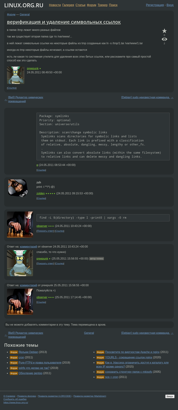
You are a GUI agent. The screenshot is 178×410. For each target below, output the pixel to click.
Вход (170, 5)
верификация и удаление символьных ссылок (64, 21)
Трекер (103, 5)
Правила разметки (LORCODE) (54, 396)
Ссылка (12, 88)
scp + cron (111, 377)
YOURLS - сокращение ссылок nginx (128, 357)
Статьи (80, 5)
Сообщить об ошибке (15, 399)
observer (42, 226)
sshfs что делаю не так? (34, 367)
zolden (41, 193)
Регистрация (155, 5)
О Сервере (9, 396)
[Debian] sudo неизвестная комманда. (145, 97)
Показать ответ (45, 231)
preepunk (33, 68)
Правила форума (26, 396)
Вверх (170, 396)
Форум (91, 5)
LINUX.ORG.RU (23, 5)
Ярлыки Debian (28, 352)
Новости (55, 5)
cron (21, 357)
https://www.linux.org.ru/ (15, 402)
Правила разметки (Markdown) (89, 396)
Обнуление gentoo (30, 373)
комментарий (28, 246)
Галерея (68, 5)
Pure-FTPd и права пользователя (40, 362)
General (25, 14)
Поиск (113, 5)
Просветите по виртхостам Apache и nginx (132, 352)
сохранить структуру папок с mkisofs (128, 371)
